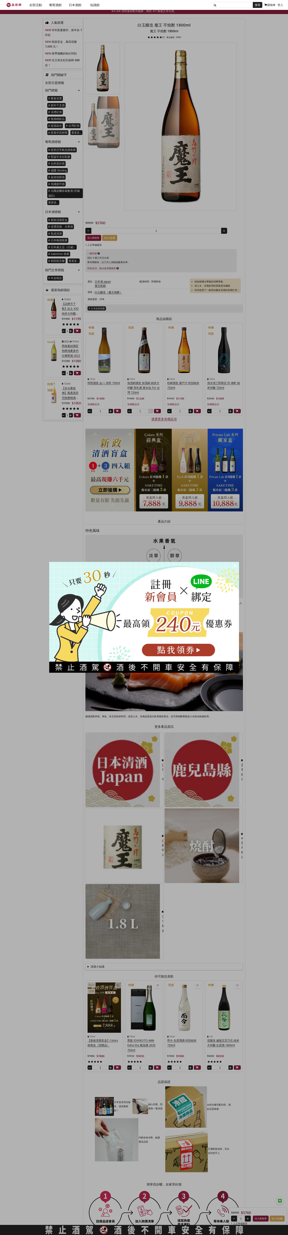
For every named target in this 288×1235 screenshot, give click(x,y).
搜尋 (257, 5)
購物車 (270, 5)
